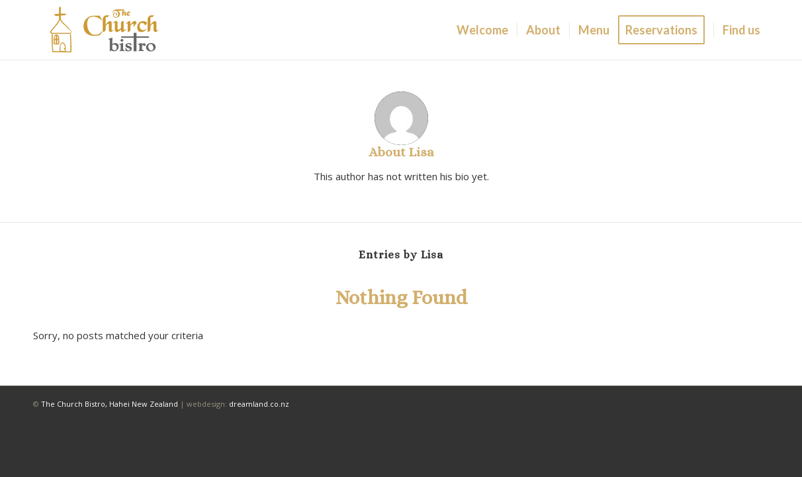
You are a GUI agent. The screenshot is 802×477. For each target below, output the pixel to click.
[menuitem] (482, 30)
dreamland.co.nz (259, 404)
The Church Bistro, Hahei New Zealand (109, 404)
